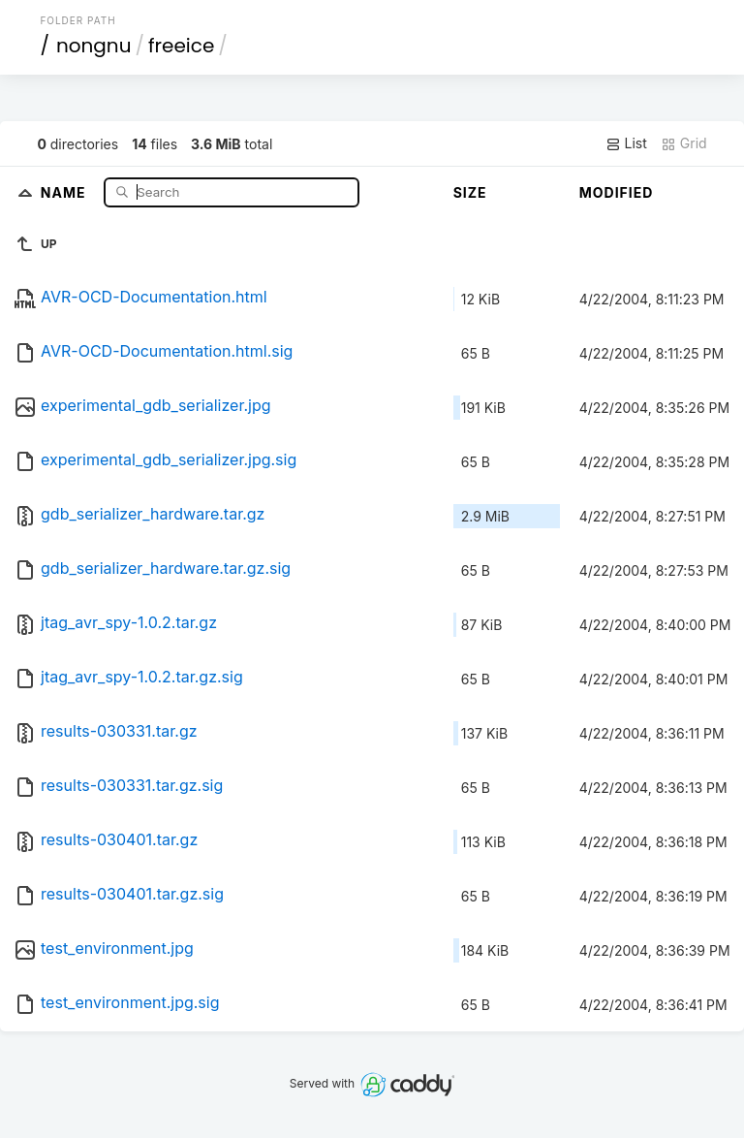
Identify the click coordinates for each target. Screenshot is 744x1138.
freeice (181, 45)
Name (65, 191)
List (626, 143)
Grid (684, 143)
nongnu (94, 45)
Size (470, 192)
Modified (616, 192)
